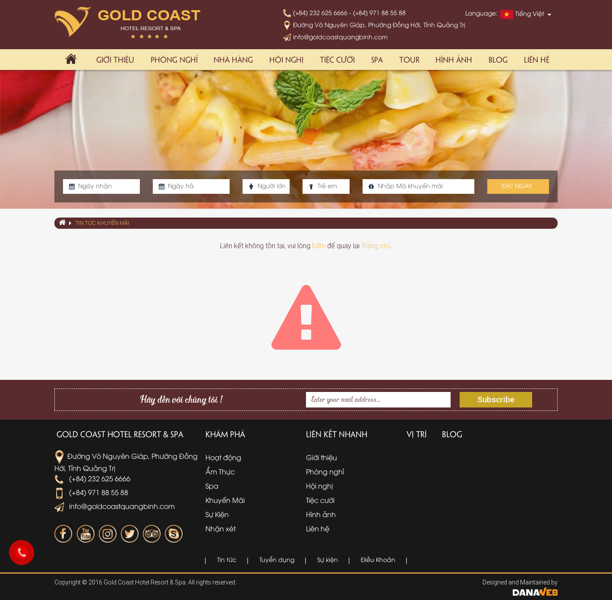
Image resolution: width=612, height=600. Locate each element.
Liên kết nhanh (336, 433)
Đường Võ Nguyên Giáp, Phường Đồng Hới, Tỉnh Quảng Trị (374, 24)
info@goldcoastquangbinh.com (335, 36)
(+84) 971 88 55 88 (91, 492)
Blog (452, 433)
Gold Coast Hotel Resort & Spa (120, 433)
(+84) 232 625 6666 (316, 12)
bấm (318, 246)
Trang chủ (376, 246)
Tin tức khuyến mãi (102, 223)
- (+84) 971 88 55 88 (377, 12)
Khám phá (225, 433)
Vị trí (417, 433)
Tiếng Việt (522, 14)
